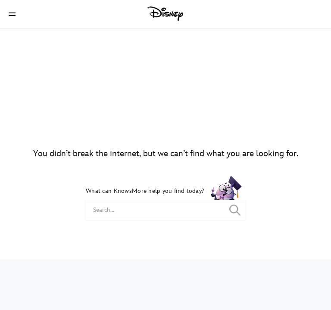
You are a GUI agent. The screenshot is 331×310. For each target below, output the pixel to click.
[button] (12, 14)
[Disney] (165, 13)
